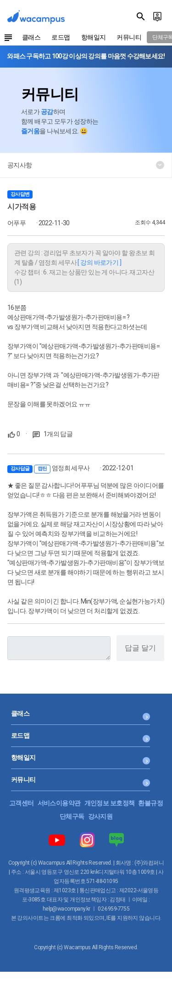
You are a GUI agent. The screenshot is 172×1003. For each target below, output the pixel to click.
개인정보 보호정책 (109, 803)
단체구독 (72, 816)
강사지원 (100, 816)
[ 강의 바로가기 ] (99, 262)
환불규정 (150, 803)
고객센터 (21, 803)
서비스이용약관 (59, 803)
